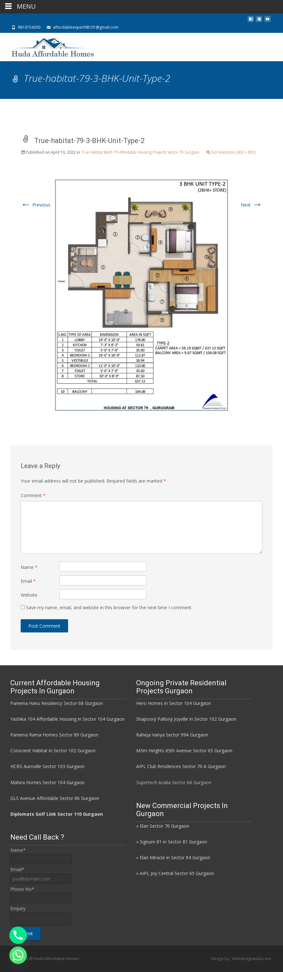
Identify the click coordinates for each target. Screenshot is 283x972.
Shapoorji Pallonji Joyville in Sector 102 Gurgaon (186, 719)
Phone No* (22, 889)
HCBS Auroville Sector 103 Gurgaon (47, 766)
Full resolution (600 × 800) (233, 152)
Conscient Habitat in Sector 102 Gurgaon (53, 750)
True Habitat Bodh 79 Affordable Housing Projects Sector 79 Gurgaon (140, 152)
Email (28, 581)
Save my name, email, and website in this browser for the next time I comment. (109, 607)
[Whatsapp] (18, 955)
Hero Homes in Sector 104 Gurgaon (173, 703)
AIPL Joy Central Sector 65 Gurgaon (177, 873)
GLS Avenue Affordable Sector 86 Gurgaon (54, 798)
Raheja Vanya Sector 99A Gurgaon (172, 735)
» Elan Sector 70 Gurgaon (162, 826)
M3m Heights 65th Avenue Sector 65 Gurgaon (184, 750)
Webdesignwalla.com (251, 958)
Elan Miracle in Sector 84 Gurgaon (175, 857)
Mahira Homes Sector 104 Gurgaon (47, 782)
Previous (35, 205)
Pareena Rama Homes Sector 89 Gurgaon (54, 735)
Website (29, 595)
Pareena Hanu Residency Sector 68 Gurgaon (56, 703)
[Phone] (18, 935)
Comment (33, 495)
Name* (18, 850)
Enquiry (17, 908)
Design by (220, 958)
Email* (17, 869)
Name (29, 567)
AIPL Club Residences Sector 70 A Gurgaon (181, 766)
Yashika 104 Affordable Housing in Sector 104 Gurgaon (67, 719)
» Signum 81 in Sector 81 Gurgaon (171, 842)
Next (251, 205)
